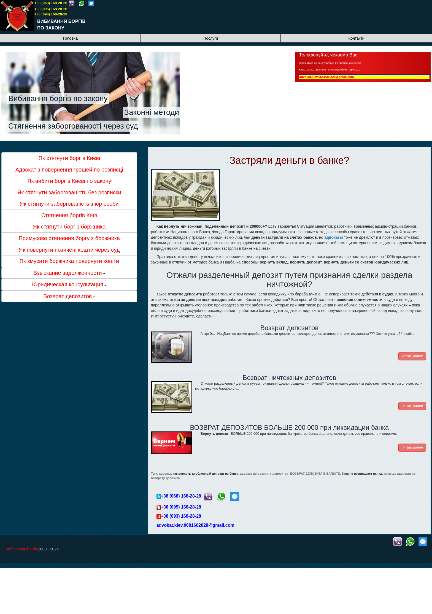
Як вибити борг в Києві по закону (69, 181)
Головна (70, 38)
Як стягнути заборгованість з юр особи (69, 204)
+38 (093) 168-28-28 (50, 14)
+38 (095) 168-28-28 (50, 9)
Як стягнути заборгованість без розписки (69, 192)
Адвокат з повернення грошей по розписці (69, 170)
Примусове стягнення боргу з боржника (69, 238)
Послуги (210, 38)
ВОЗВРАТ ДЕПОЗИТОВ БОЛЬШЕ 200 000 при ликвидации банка (289, 427)
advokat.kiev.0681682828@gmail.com (326, 76)
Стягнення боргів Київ (69, 215)
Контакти (356, 38)
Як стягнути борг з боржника (69, 227)
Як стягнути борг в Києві (69, 158)
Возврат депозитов (289, 328)
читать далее (412, 356)
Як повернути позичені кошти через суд (69, 250)
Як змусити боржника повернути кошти (69, 261)
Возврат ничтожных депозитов (289, 377)
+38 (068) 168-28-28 (50, 3)
